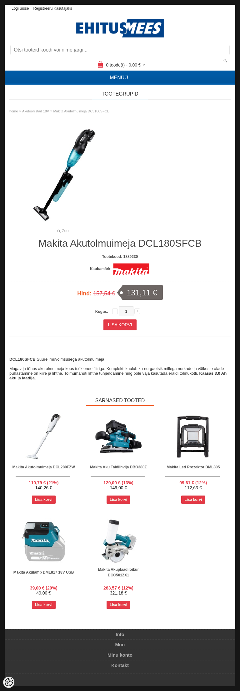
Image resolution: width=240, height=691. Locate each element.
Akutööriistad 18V (35, 111)
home (13, 111)
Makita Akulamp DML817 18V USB (43, 572)
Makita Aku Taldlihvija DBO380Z (118, 467)
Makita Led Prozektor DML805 (193, 467)
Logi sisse (20, 8)
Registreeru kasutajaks (52, 8)
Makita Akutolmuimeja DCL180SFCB (81, 111)
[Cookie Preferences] (8, 682)
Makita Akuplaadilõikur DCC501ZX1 (118, 572)
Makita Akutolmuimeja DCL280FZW (43, 467)
